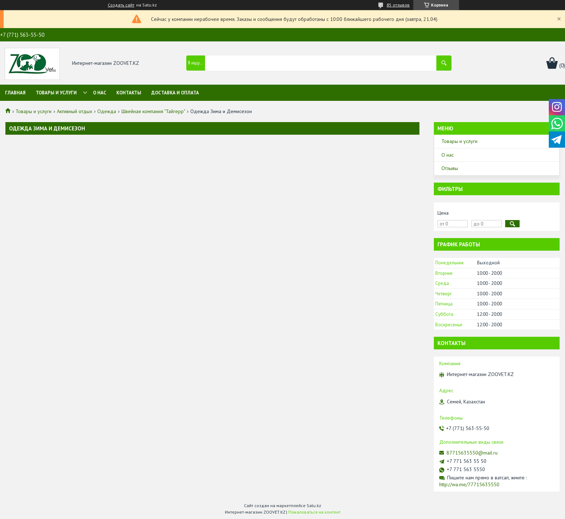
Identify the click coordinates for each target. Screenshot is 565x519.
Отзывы (449, 168)
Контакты (128, 93)
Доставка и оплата (175, 93)
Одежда (106, 111)
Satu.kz (314, 505)
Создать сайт (121, 5)
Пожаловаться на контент (314, 512)
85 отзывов (398, 5)
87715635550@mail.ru (472, 452)
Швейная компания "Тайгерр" (153, 111)
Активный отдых (74, 111)
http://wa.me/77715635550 (469, 484)
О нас (99, 93)
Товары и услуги (56, 93)
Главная (15, 93)
